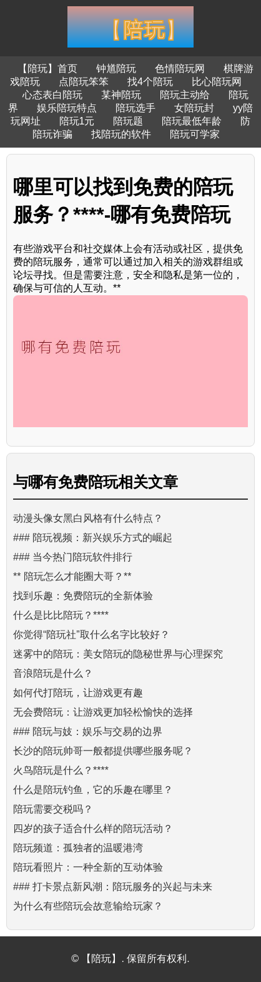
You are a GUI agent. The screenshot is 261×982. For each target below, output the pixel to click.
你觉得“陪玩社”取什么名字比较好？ (91, 634)
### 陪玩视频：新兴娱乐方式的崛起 (92, 537)
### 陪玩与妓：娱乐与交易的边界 (87, 731)
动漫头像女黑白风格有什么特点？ (88, 518)
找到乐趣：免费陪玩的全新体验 (83, 595)
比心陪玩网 (217, 81)
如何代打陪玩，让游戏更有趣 (78, 692)
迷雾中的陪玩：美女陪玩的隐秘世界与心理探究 (118, 654)
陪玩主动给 (185, 94)
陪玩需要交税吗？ (53, 809)
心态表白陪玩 (52, 94)
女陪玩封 (194, 108)
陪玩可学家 (195, 134)
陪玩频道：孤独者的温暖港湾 (78, 848)
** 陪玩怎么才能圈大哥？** (72, 576)
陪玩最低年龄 (192, 121)
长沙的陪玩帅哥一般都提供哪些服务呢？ (103, 751)
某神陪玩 (121, 94)
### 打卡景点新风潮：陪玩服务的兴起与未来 (112, 886)
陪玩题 (128, 121)
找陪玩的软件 (121, 134)
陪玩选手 (135, 108)
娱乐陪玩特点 (67, 108)
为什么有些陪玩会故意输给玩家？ (88, 906)
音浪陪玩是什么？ (53, 673)
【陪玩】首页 (47, 68)
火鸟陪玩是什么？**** (61, 770)
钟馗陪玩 (116, 68)
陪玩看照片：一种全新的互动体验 (88, 867)
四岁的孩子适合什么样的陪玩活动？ (93, 828)
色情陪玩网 (180, 68)
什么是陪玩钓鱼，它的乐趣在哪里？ (93, 789)
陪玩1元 (77, 121)
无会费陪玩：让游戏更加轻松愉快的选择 (103, 712)
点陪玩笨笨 (84, 81)
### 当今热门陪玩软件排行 (72, 557)
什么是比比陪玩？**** (61, 615)
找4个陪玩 (150, 81)
